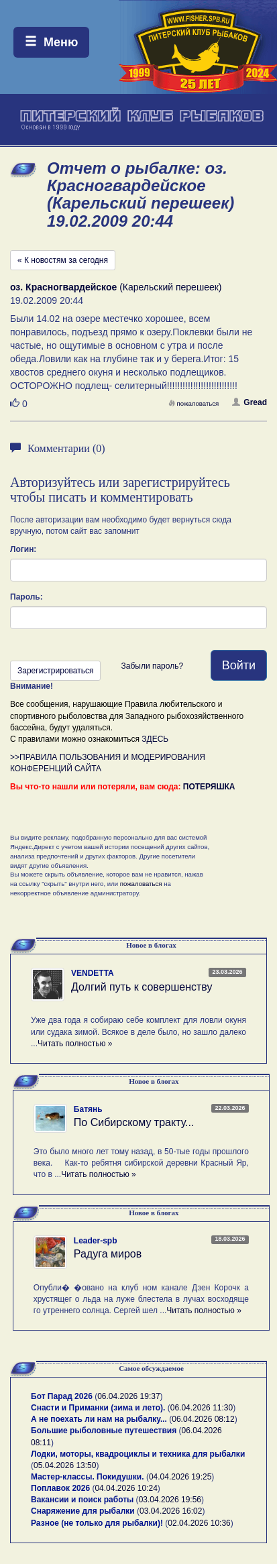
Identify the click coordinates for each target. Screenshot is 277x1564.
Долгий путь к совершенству (142, 987)
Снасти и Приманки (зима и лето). (98, 1407)
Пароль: (26, 597)
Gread (249, 402)
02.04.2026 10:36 (199, 1523)
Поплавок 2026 (60, 1488)
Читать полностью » (75, 1043)
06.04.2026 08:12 (203, 1419)
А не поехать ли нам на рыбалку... (99, 1419)
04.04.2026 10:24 (126, 1488)
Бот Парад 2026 (62, 1396)
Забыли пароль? (152, 666)
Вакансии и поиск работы (82, 1499)
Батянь (88, 1109)
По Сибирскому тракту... (134, 1122)
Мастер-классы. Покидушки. (87, 1477)
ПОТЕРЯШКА (209, 786)
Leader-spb (95, 1240)
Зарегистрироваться (55, 670)
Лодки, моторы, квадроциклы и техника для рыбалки (138, 1454)
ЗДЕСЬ (155, 739)
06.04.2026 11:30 (201, 1407)
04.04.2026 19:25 (180, 1477)
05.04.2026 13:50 (65, 1465)
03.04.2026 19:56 (170, 1499)
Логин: (23, 549)
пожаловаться (193, 403)
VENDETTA (92, 973)
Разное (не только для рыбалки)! (97, 1523)
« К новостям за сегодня (62, 260)
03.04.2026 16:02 (171, 1511)
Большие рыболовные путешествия (103, 1430)
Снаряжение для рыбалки (83, 1511)
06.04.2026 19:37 (128, 1396)
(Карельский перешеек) (116, 287)
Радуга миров (108, 1254)
